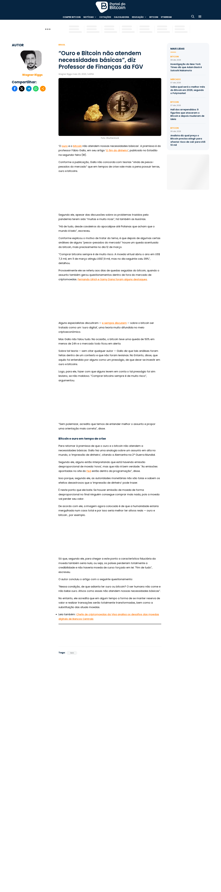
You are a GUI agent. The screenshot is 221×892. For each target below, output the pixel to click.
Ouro (72, 653)
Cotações (105, 17)
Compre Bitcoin (72, 17)
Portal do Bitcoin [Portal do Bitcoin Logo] (110, 7)
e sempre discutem (114, 323)
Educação (138, 17)
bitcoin (77, 146)
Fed (89, 471)
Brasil (61, 44)
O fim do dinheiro (117, 150)
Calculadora (121, 17)
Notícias (88, 17)
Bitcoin (153, 17)
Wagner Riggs (32, 75)
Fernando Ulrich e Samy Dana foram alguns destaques (112, 279)
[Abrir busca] (193, 17)
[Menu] (200, 17)
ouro (65, 146)
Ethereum (166, 17)
